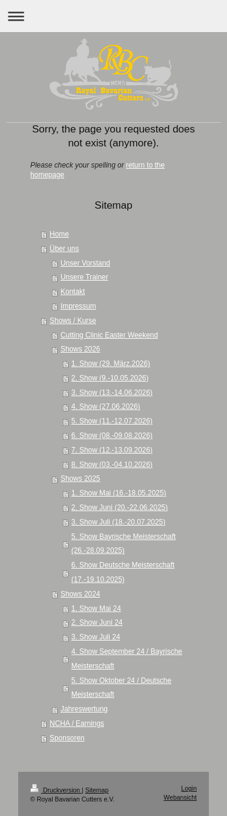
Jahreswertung (84, 709)
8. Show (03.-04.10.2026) (112, 464)
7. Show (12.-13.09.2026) (112, 450)
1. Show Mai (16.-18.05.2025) (118, 493)
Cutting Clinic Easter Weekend (109, 335)
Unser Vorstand (85, 263)
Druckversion (56, 790)
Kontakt (73, 291)
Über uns (64, 248)
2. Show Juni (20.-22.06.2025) (119, 507)
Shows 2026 (80, 349)
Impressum (78, 306)
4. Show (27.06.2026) (105, 406)
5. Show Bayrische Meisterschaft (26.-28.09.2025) (123, 543)
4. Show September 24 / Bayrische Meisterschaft (126, 658)
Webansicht (180, 797)
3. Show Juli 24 (95, 637)
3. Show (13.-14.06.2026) (112, 392)
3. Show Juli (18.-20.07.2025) (118, 522)
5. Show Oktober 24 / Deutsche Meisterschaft (121, 687)
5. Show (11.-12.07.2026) (112, 421)
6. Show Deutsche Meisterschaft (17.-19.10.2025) (123, 572)
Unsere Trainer (84, 277)
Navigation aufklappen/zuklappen (113, 16)
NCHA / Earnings (77, 723)
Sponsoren (67, 738)
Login (189, 788)
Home (59, 234)
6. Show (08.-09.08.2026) (112, 435)
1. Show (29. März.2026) (110, 363)
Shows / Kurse (73, 320)
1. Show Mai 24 (96, 608)
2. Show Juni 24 (97, 622)
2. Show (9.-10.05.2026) (110, 378)
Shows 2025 (80, 478)
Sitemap (97, 790)
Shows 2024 (80, 594)
